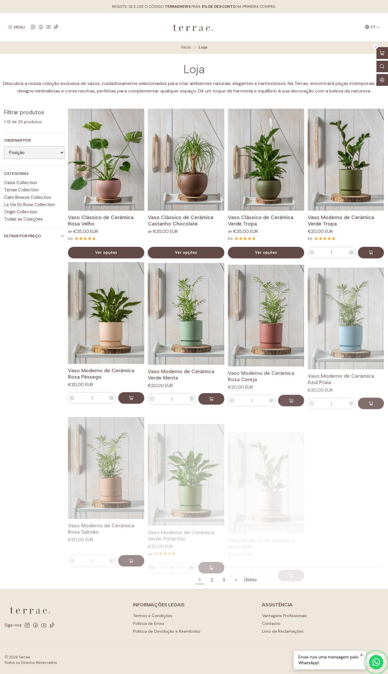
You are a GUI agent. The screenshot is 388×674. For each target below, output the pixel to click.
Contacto (271, 623)
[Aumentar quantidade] (351, 252)
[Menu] (16, 27)
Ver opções (106, 252)
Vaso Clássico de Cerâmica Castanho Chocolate (180, 220)
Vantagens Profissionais (284, 615)
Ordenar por (17, 140)
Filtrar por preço (34, 236)
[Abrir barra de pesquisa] (382, 67)
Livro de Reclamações (283, 631)
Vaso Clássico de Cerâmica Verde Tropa (260, 220)
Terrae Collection (21, 190)
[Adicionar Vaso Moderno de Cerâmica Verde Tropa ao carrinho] (371, 252)
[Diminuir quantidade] (312, 252)
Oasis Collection (20, 183)
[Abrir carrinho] (382, 53)
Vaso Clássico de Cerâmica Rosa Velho (101, 220)
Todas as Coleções (23, 219)
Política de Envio (148, 623)
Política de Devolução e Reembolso (166, 631)
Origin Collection (20, 212)
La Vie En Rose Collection (29, 205)
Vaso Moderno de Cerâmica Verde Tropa (341, 220)
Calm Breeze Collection (27, 197)
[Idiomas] (372, 27)
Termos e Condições (152, 615)
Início (186, 47)
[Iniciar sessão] (382, 80)
